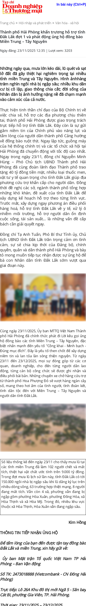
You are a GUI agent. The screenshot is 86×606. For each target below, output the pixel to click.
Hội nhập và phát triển (35, 23)
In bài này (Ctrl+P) (71, 4)
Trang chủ (7, 23)
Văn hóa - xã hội (67, 23)
